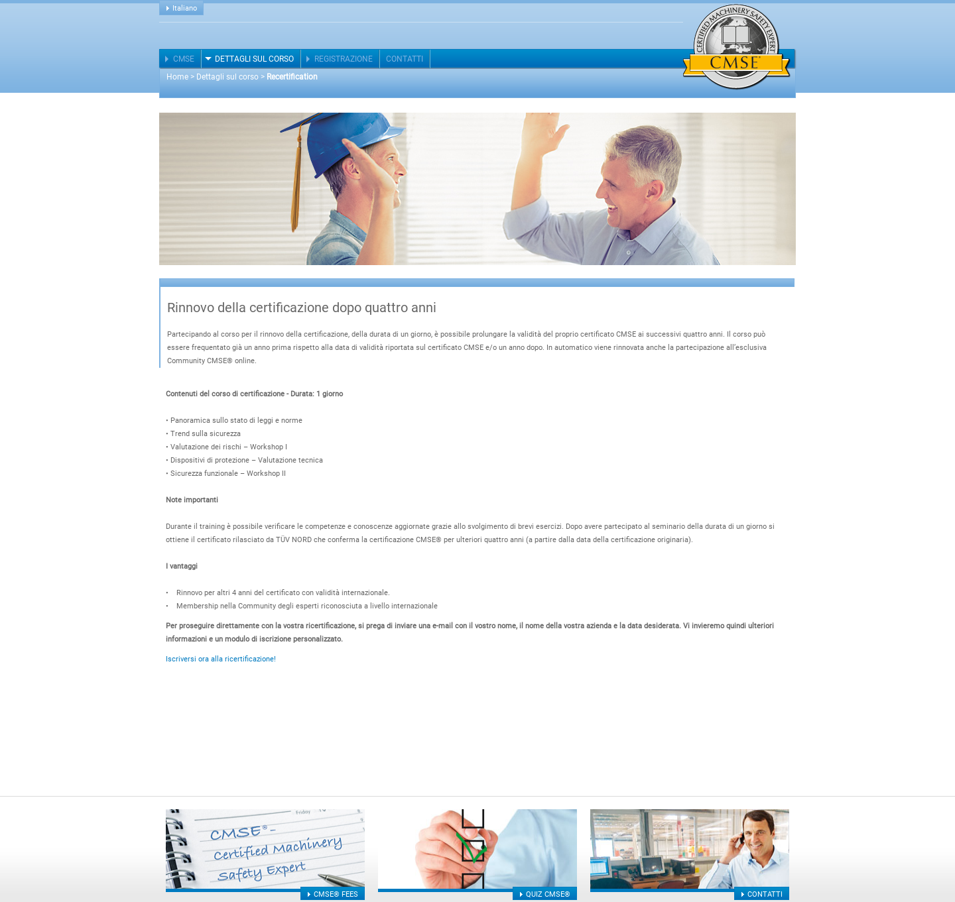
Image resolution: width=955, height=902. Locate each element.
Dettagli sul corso (254, 59)
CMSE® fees (336, 894)
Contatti (404, 59)
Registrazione (343, 59)
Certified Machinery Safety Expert (737, 47)
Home (177, 77)
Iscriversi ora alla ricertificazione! (221, 659)
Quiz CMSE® (548, 894)
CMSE (183, 59)
